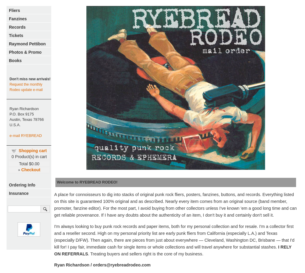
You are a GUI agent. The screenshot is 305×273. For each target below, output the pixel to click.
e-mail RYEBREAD (26, 135)
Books (15, 60)
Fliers (14, 10)
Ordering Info (22, 185)
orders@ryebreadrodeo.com (121, 265)
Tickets (16, 35)
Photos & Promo (25, 52)
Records (17, 27)
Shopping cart (33, 150)
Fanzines (18, 18)
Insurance (19, 193)
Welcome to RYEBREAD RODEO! (87, 182)
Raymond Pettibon (27, 43)
